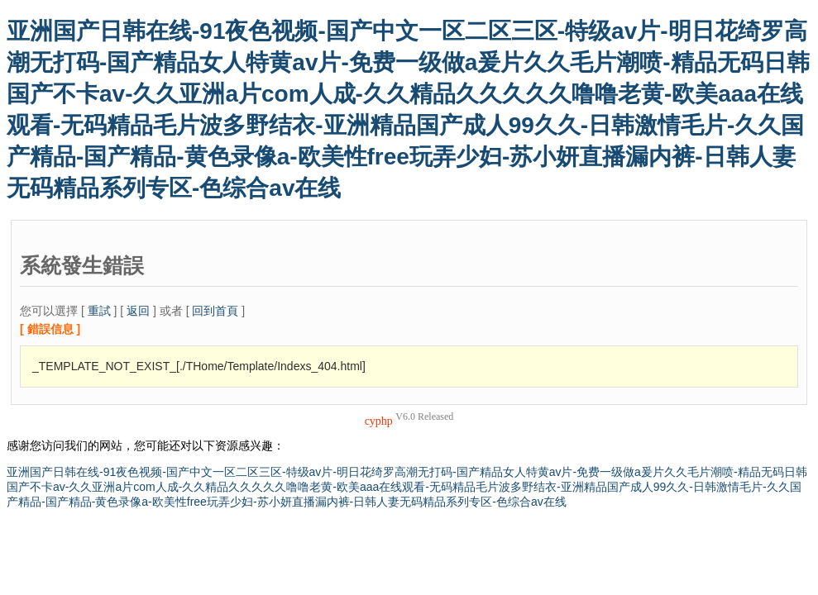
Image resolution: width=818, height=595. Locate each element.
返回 (138, 310)
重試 (99, 310)
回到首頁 (215, 310)
